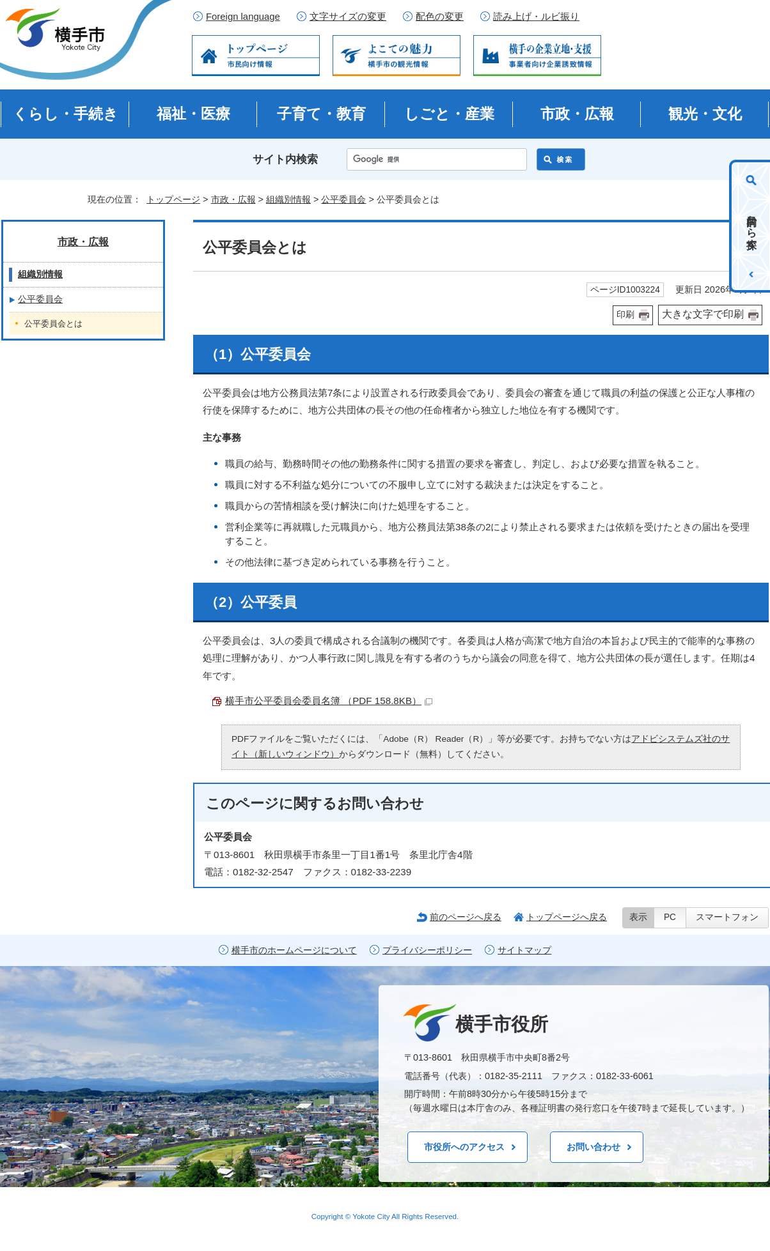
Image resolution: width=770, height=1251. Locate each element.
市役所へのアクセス (464, 1147)
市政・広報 (577, 113)
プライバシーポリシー (427, 950)
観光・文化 (705, 113)
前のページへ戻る (465, 917)
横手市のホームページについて (294, 950)
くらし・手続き (65, 113)
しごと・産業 (449, 113)
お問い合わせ (593, 1147)
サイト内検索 (285, 159)
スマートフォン (727, 917)
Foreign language (243, 17)
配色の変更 (440, 17)
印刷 (625, 314)
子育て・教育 (321, 113)
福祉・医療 (193, 113)
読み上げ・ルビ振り (536, 17)
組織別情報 (288, 199)
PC (670, 917)
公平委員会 (343, 199)
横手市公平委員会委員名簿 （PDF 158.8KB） (328, 700)
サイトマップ (524, 950)
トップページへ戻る (566, 917)
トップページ (173, 199)
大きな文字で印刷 (703, 314)
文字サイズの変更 (348, 17)
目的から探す (751, 226)
